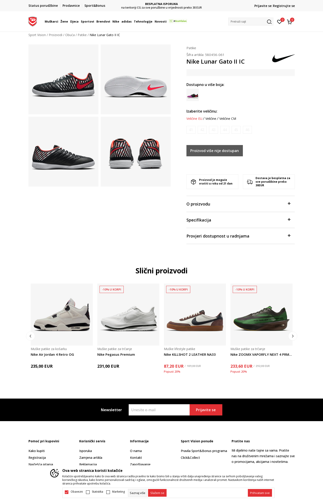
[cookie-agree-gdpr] (157, 493)
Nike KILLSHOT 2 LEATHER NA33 (190, 354)
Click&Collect (190, 457)
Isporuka (85, 451)
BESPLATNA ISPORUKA (202, 4)
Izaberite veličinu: (201, 111)
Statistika (97, 491)
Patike (82, 35)
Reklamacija (88, 464)
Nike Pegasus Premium (116, 354)
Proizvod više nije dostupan (214, 150)
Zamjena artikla (90, 457)
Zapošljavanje (140, 464)
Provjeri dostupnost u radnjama (238, 236)
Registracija (37, 457)
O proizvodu (238, 204)
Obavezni (77, 491)
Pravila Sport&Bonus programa (204, 451)
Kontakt (136, 457)
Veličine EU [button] (194, 118)
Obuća (70, 35)
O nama (136, 451)
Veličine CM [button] (227, 118)
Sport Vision (37, 35)
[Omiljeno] (279, 21)
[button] (250, 21)
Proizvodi (55, 35)
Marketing (118, 491)
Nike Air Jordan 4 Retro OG (52, 354)
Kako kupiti (36, 451)
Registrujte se (284, 6)
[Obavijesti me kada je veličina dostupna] (190, 130)
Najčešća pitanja (40, 464)
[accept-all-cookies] (260, 493)
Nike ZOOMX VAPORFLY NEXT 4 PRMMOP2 (261, 354)
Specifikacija (238, 220)
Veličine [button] (210, 118)
